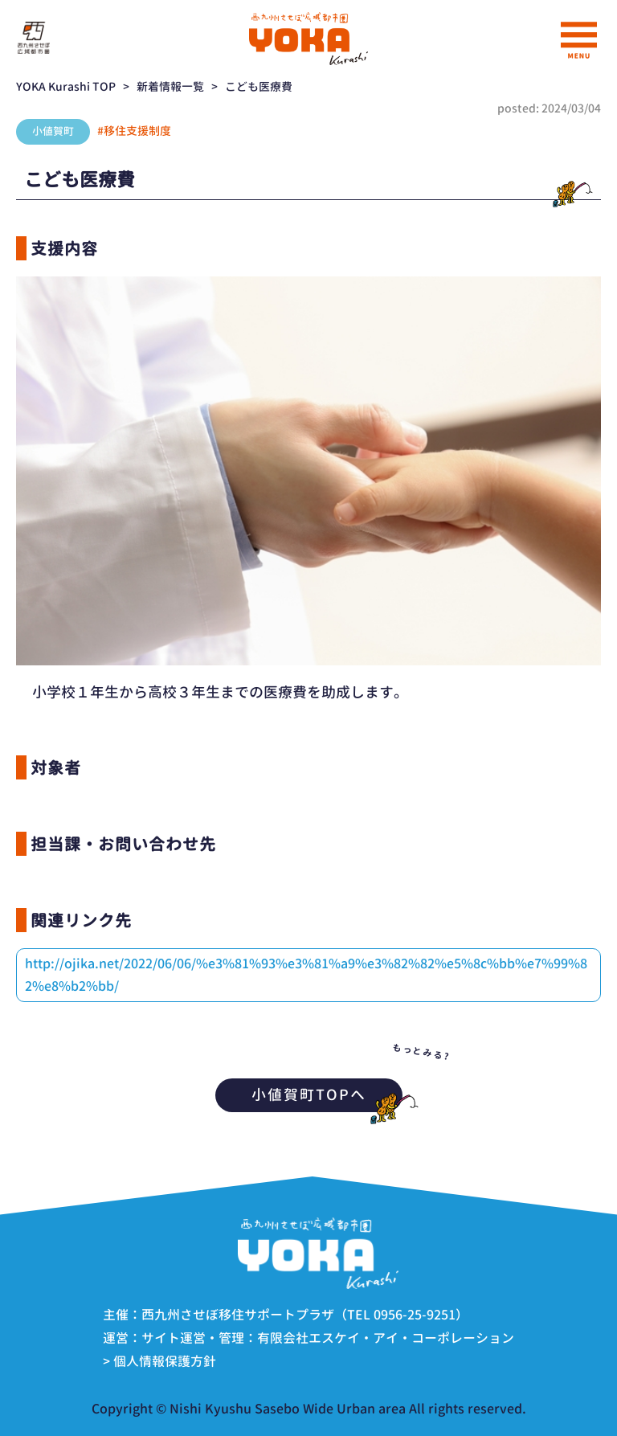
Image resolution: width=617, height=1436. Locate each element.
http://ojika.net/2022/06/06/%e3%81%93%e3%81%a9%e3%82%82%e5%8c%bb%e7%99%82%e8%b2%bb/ (306, 974)
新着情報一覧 (170, 86)
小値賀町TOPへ (326, 1095)
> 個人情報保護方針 (159, 1361)
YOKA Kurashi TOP (66, 86)
